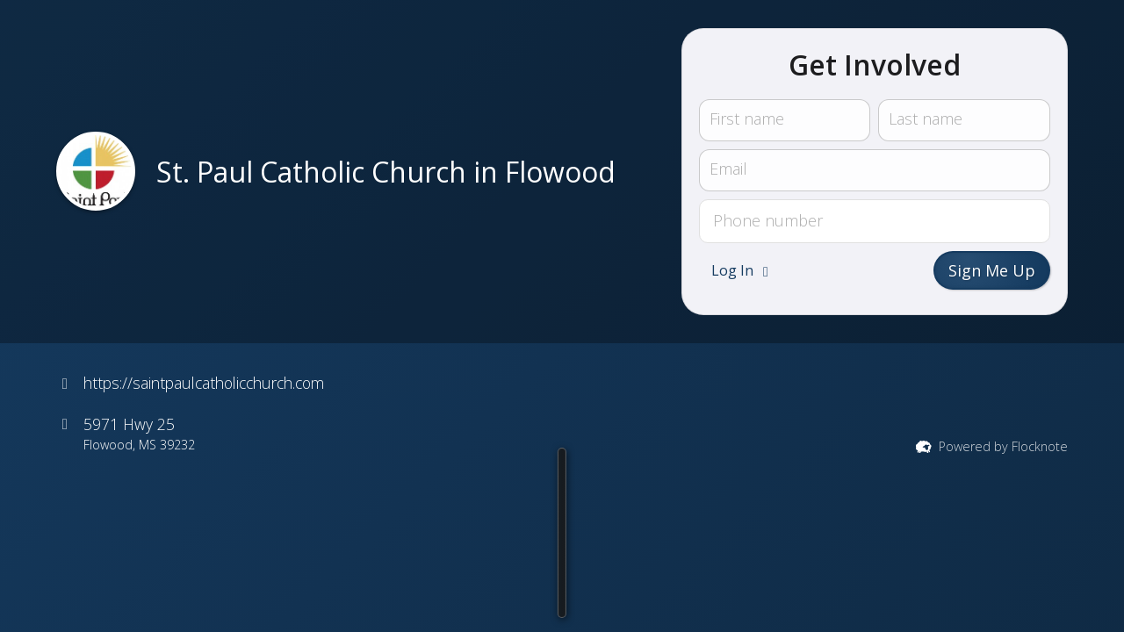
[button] (483, 594)
